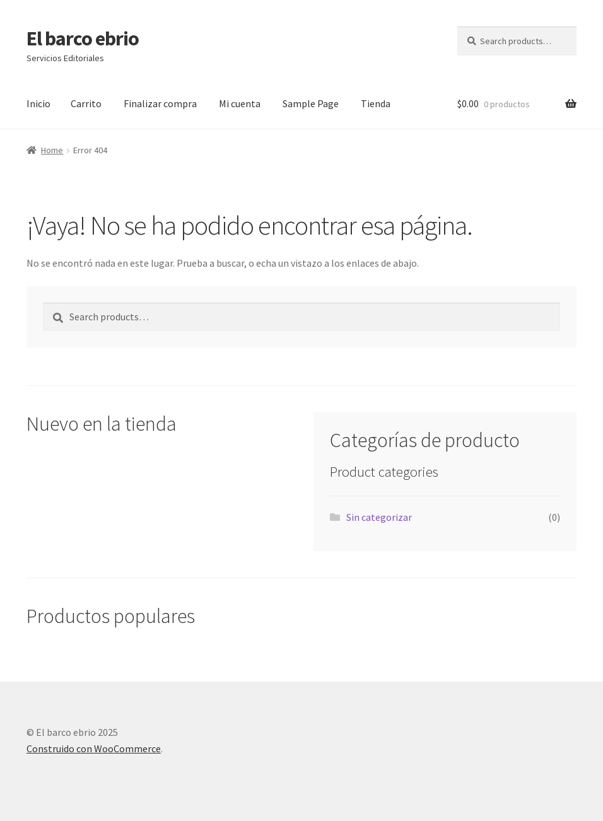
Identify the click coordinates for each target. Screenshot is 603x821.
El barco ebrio (82, 38)
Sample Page (311, 103)
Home (52, 150)
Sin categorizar (379, 517)
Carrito (86, 103)
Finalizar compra (160, 103)
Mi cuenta (240, 103)
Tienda (375, 103)
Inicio (38, 103)
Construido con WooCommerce (93, 748)
